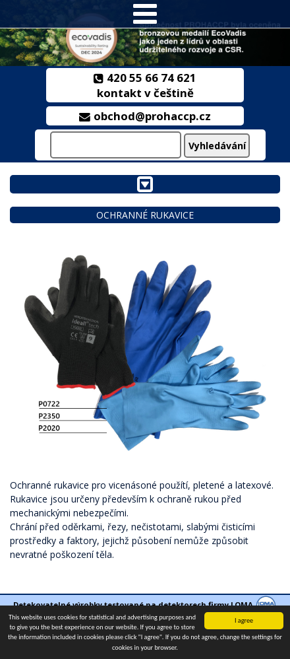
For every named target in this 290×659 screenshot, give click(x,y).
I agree (244, 620)
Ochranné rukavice (145, 215)
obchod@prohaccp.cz (145, 115)
